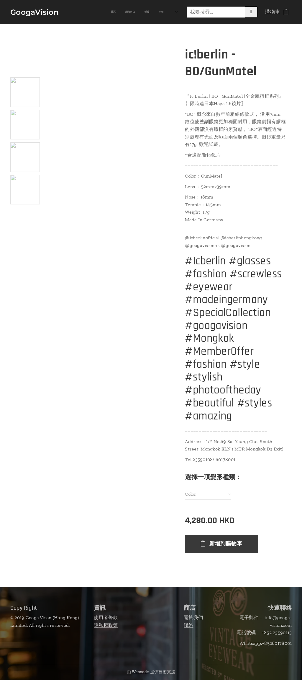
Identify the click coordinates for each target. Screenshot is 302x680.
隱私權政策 (106, 625)
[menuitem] (90, 12)
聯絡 (188, 625)
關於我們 (193, 617)
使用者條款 (106, 617)
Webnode (140, 671)
